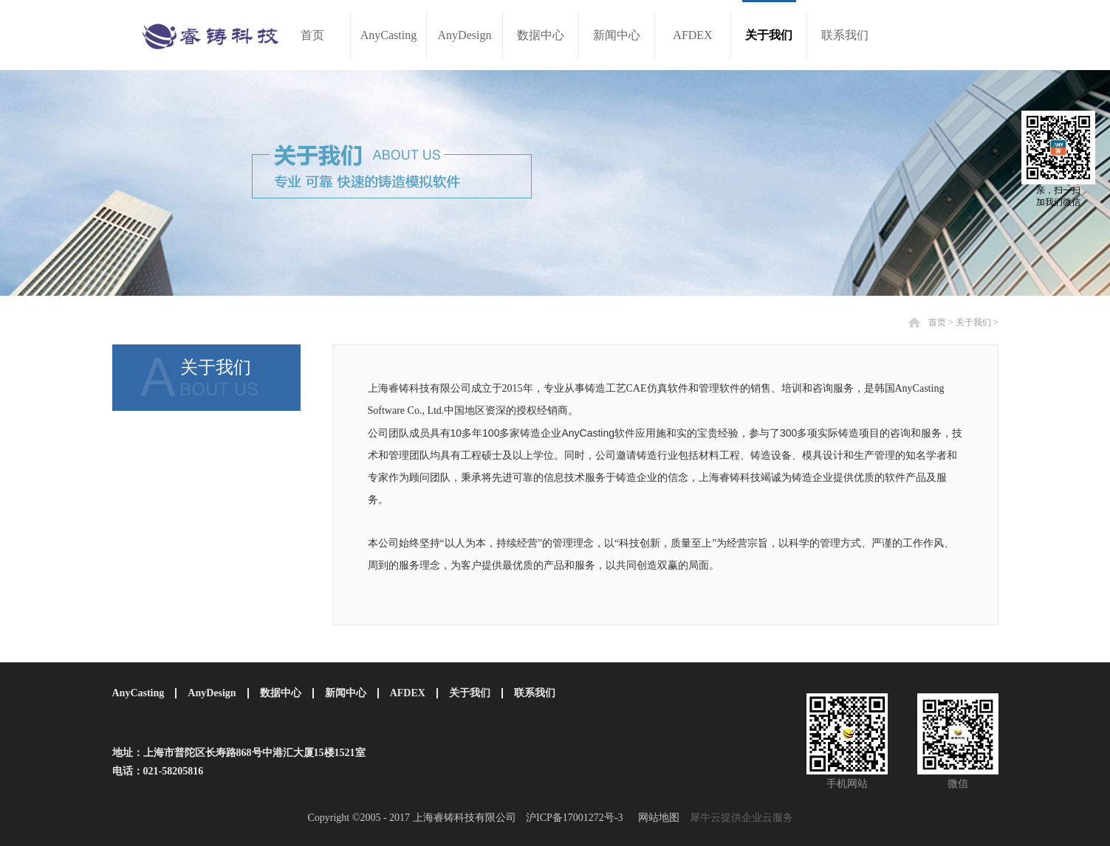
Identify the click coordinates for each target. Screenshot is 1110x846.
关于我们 (973, 322)
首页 (312, 35)
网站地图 (656, 817)
